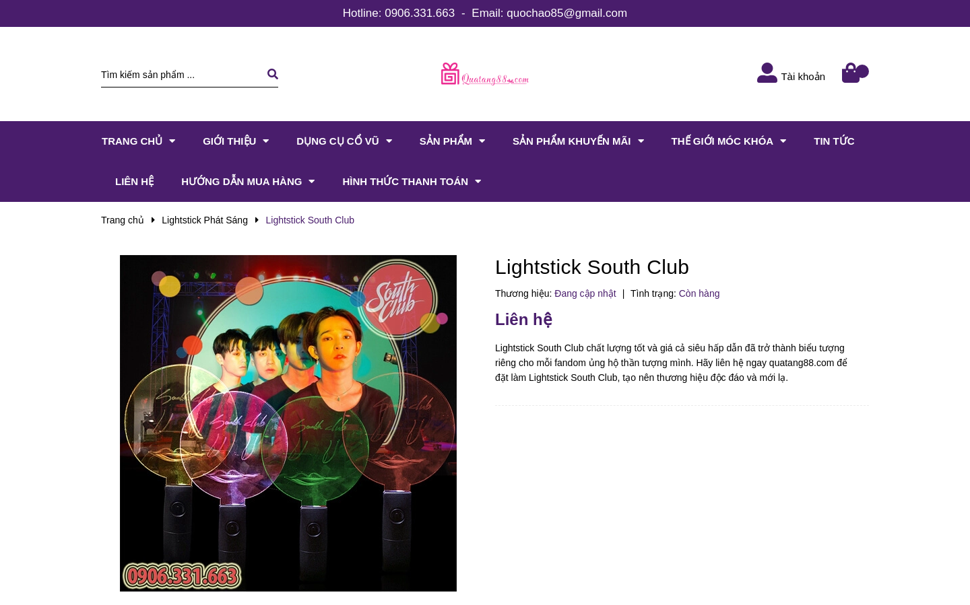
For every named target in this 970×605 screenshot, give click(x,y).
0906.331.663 (420, 13)
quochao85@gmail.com (567, 13)
